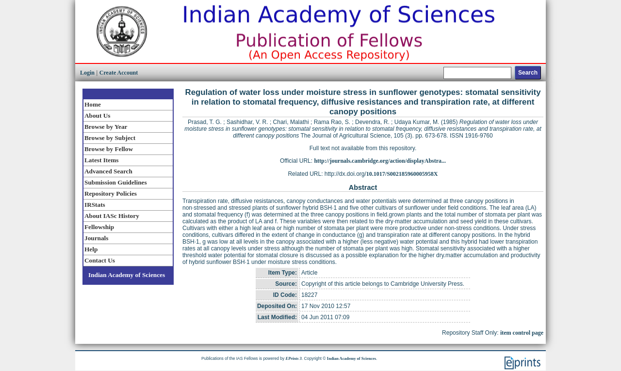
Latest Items (101, 160)
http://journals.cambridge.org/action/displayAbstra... (380, 160)
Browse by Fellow (108, 149)
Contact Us (99, 260)
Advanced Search (108, 171)
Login (87, 72)
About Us (97, 115)
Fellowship (99, 227)
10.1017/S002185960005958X (402, 173)
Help (91, 249)
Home (92, 104)
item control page (521, 332)
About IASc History (111, 215)
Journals (96, 238)
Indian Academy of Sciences (126, 274)
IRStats (94, 204)
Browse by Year (105, 126)
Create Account (118, 72)
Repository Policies (110, 193)
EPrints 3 (294, 358)
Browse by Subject (109, 137)
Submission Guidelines (115, 182)
